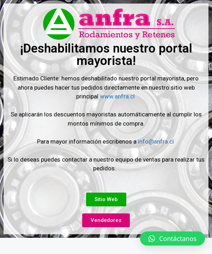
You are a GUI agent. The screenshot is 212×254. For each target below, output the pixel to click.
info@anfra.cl (156, 141)
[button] (172, 238)
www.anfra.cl (118, 96)
